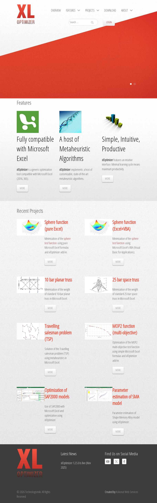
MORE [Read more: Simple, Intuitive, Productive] (107, 178)
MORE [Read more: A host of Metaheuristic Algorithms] (65, 188)
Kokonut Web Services (127, 492)
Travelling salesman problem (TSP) (58, 332)
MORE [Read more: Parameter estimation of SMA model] (118, 431)
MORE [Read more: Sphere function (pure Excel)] (50, 261)
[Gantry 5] (26, 15)
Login (109, 22)
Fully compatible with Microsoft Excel (35, 148)
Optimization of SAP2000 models (57, 393)
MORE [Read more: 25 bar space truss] (118, 308)
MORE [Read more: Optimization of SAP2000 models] (50, 429)
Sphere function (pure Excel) (56, 225)
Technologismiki (33, 492)
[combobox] (83, 22)
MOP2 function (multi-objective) (124, 329)
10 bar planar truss (58, 279)
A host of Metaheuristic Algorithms (74, 148)
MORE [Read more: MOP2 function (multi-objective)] (118, 370)
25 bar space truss (125, 279)
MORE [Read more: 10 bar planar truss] (50, 308)
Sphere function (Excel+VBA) (124, 225)
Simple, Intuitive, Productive (121, 143)
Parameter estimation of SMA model (125, 396)
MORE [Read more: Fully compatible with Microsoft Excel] (22, 188)
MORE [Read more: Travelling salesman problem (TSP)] (50, 372)
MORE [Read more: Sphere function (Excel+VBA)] (118, 261)
